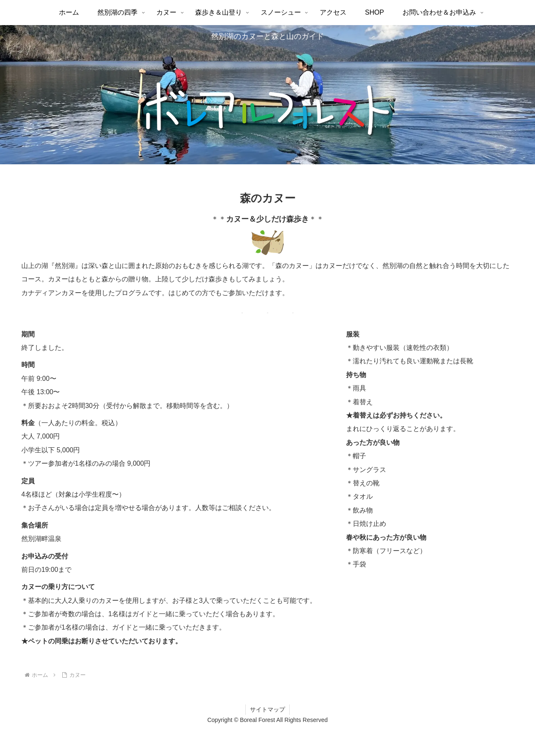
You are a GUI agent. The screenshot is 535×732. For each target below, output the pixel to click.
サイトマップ (267, 709)
